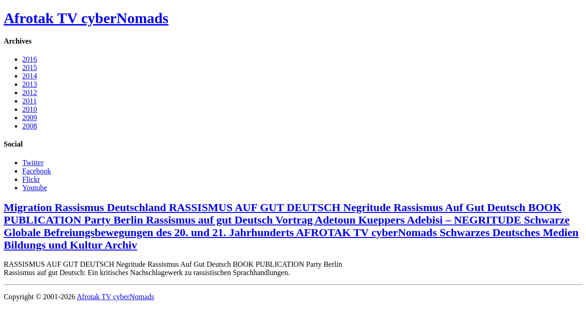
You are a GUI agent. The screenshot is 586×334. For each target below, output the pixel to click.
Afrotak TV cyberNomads (86, 18)
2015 (29, 67)
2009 (29, 118)
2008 (29, 126)
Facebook (36, 171)
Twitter (33, 163)
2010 (29, 109)
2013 (29, 84)
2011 (29, 101)
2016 (29, 59)
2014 (29, 76)
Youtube (34, 188)
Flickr (31, 179)
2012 (29, 92)
